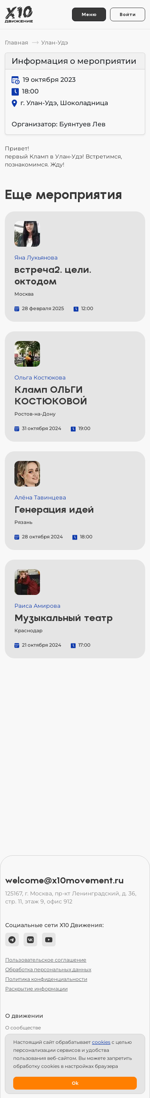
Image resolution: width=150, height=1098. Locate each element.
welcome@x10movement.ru (64, 880)
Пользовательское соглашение (45, 960)
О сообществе (23, 1028)
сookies (101, 1042)
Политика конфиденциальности (46, 979)
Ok (75, 1083)
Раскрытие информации (36, 989)
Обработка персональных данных (48, 969)
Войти (128, 14)
